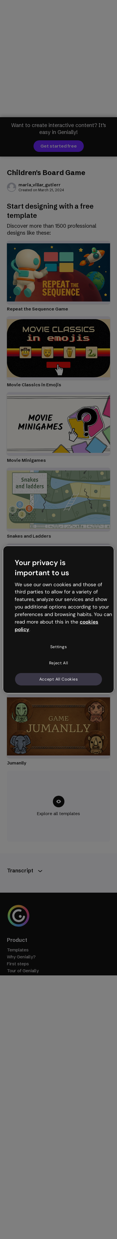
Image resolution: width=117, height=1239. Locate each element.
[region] (58, 619)
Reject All (58, 663)
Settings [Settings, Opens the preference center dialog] (58, 646)
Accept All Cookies (58, 678)
